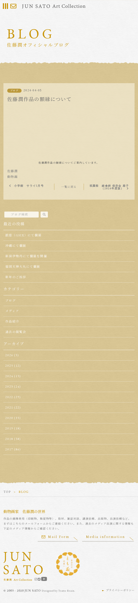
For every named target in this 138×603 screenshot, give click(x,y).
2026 (9, 355)
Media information (105, 536)
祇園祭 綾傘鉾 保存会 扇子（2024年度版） (109, 187)
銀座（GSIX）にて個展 (23, 235)
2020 (9, 418)
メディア (12, 311)
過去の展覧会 (15, 332)
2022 (9, 397)
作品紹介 (12, 321)
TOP (7, 492)
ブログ (14, 90)
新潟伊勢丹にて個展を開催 (26, 256)
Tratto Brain (66, 590)
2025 (9, 366)
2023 (9, 387)
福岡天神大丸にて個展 (22, 267)
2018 (9, 439)
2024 (9, 376)
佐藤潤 (12, 171)
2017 (9, 449)
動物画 (12, 177)
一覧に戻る (69, 187)
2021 (9, 407)
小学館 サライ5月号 (29, 185)
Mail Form (55, 536)
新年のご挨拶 (15, 277)
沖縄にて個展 (15, 246)
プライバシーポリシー (120, 590)
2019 (9, 428)
